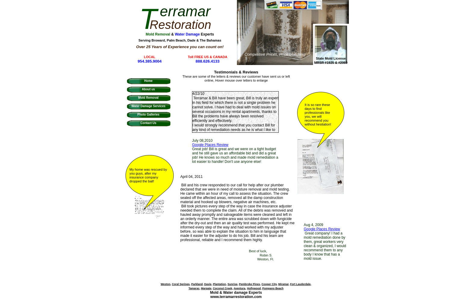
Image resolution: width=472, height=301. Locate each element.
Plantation (219, 284)
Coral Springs (181, 284)
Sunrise (233, 284)
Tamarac (193, 288)
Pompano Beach (273, 288)
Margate (206, 288)
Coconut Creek (222, 288)
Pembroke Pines (249, 284)
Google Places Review (322, 229)
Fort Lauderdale (300, 284)
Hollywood (254, 288)
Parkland (197, 284)
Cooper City (269, 284)
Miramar (283, 284)
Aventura (239, 288)
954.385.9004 (150, 61)
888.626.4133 (208, 61)
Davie (207, 284)
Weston (165, 284)
